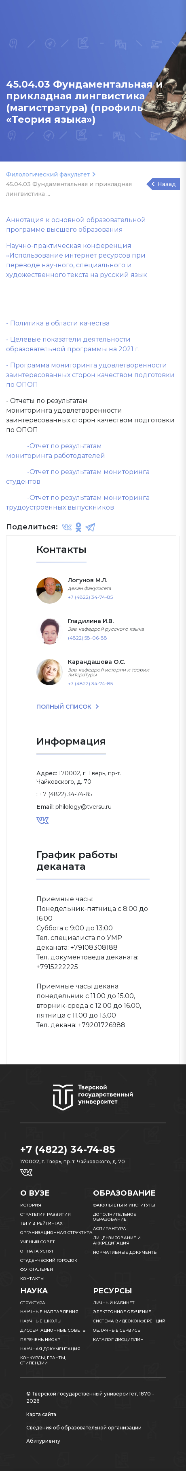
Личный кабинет (114, 1302)
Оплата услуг (37, 1251)
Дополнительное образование (114, 1217)
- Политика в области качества (58, 323)
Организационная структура (56, 1232)
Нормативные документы (125, 1252)
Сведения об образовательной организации (84, 1428)
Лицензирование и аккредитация (117, 1240)
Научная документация (50, 1348)
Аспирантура (109, 1228)
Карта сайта (41, 1414)
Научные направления (49, 1311)
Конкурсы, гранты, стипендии (43, 1360)
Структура (32, 1302)
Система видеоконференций (129, 1321)
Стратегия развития (45, 1214)
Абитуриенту (43, 1441)
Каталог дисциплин (118, 1339)
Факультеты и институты (124, 1205)
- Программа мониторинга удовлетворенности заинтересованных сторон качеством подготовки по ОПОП (90, 374)
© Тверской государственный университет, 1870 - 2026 (90, 1397)
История (30, 1205)
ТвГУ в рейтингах (41, 1223)
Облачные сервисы (117, 1330)
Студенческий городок (48, 1260)
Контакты (32, 1278)
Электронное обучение (122, 1311)
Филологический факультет (48, 174)
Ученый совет (37, 1241)
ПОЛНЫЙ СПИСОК (64, 706)
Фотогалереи (36, 1269)
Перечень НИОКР (40, 1339)
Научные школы (40, 1321)
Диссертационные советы (53, 1330)
